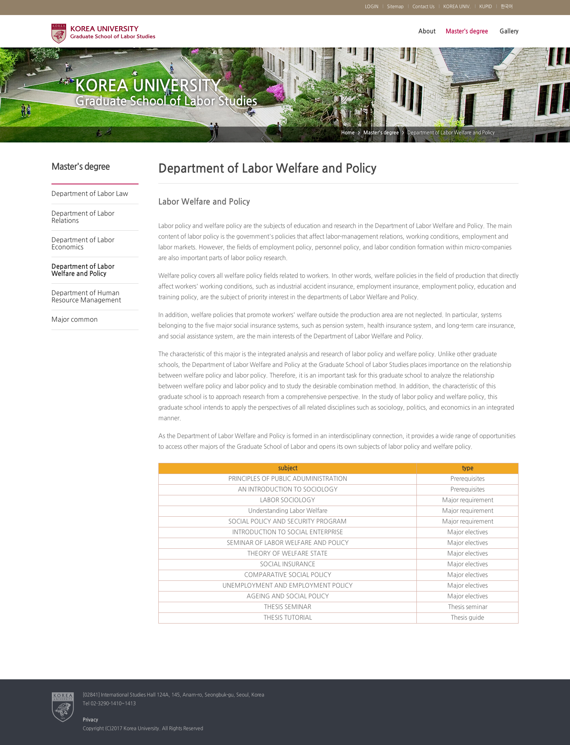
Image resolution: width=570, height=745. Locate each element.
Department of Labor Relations (82, 217)
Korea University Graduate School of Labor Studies (103, 35)
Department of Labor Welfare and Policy (82, 270)
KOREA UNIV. (457, 6)
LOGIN (371, 6)
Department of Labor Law (89, 193)
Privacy (90, 720)
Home (348, 133)
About (426, 31)
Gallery (509, 31)
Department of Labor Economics (82, 244)
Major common (74, 319)
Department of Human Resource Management (86, 297)
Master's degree (467, 31)
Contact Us (423, 6)
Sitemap (395, 6)
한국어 (507, 6)
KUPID (485, 6)
